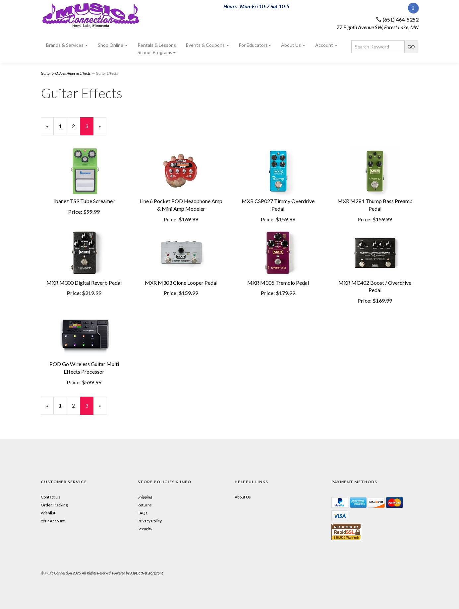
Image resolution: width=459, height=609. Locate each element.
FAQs (142, 512)
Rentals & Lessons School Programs (157, 48)
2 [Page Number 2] (76, 125)
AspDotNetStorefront (146, 573)
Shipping (145, 497)
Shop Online (113, 45)
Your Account (53, 520)
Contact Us (50, 497)
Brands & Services (67, 45)
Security (145, 528)
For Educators (255, 45)
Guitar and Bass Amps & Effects (66, 73)
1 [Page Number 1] (63, 125)
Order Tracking (54, 504)
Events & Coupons (207, 45)
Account (326, 45)
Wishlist (48, 512)
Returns (145, 504)
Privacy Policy (150, 520)
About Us (293, 45)
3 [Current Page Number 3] (89, 128)
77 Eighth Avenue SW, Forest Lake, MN (377, 27)
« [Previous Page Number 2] (50, 128)
